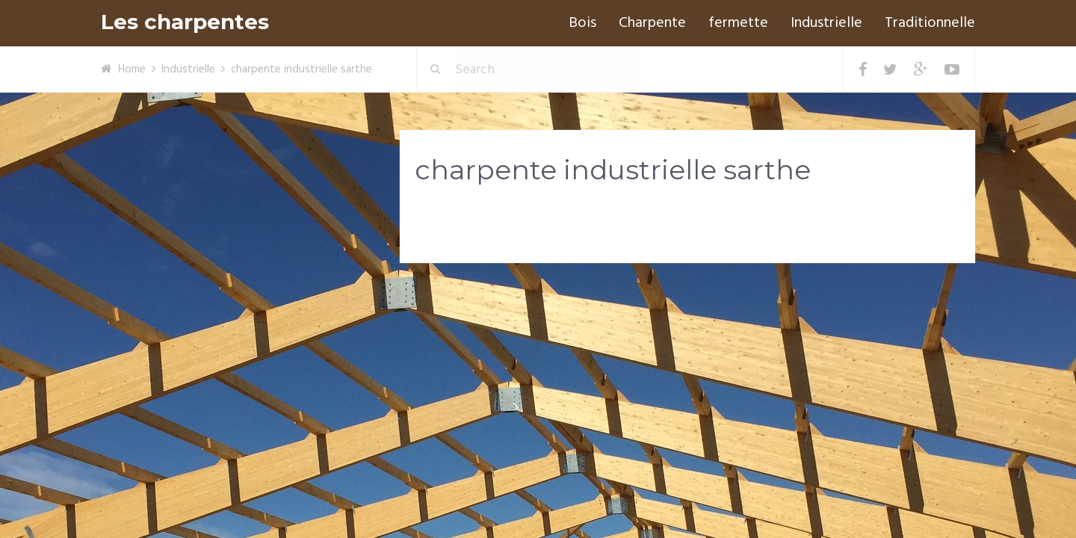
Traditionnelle (930, 23)
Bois (582, 23)
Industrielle (826, 23)
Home (132, 69)
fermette (738, 23)
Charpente (652, 23)
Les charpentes (185, 22)
